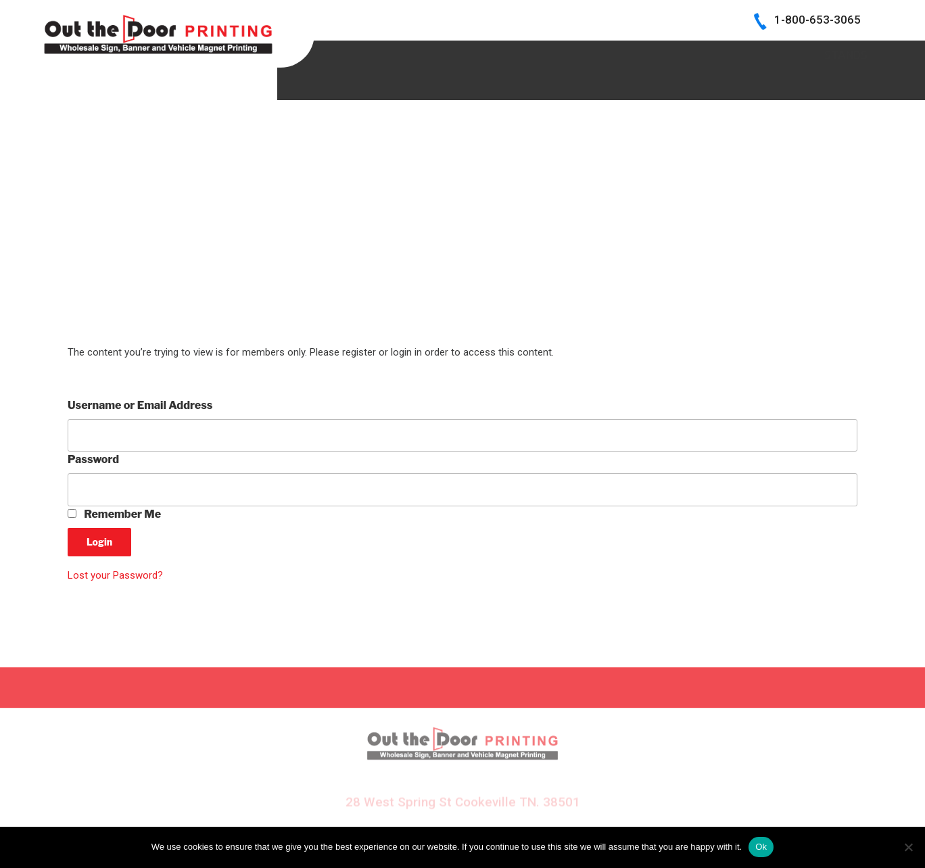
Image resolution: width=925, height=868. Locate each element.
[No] (908, 847)
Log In (850, 54)
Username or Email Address (140, 405)
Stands (846, 83)
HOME (364, 54)
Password (93, 459)
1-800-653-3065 (817, 19)
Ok (761, 847)
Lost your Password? (115, 575)
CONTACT (772, 54)
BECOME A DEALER (568, 54)
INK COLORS (680, 54)
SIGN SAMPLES (448, 54)
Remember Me (114, 514)
